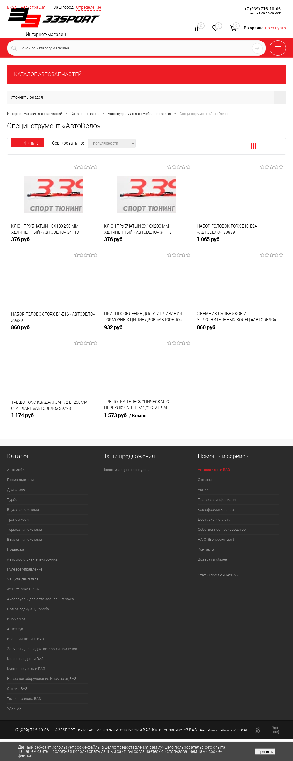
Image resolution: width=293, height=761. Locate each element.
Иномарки (16, 619)
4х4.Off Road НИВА (23, 589)
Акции (203, 489)
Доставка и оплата (214, 519)
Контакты (206, 549)
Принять (265, 751)
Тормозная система (24, 529)
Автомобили (17, 470)
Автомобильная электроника (32, 559)
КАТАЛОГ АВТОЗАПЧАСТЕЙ (48, 74)
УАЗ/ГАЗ (14, 708)
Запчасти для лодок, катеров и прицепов (42, 649)
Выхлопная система (24, 539)
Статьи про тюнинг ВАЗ (218, 575)
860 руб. (53, 329)
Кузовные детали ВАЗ (26, 668)
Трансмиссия (18, 519)
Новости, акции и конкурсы (125, 470)
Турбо (12, 499)
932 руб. (146, 329)
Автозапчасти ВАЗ (214, 470)
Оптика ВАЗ (17, 688)
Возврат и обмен (212, 559)
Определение (88, 7)
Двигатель (16, 489)
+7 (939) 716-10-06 (262, 8)
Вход (11, 7)
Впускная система (23, 509)
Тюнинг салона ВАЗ (24, 698)
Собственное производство (222, 529)
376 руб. (53, 241)
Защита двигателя (22, 579)
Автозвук (15, 629)
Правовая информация (218, 499)
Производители (20, 479)
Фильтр (27, 143)
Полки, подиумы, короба (28, 609)
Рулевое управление (24, 569)
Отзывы (205, 479)
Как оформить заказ (216, 509)
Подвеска (15, 549)
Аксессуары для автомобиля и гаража (40, 599)
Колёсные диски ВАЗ (25, 659)
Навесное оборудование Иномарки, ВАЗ (41, 678)
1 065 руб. (239, 241)
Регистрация (33, 7)
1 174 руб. (53, 417)
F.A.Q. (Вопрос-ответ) (216, 539)
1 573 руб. (146, 417)
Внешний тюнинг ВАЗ (25, 639)
